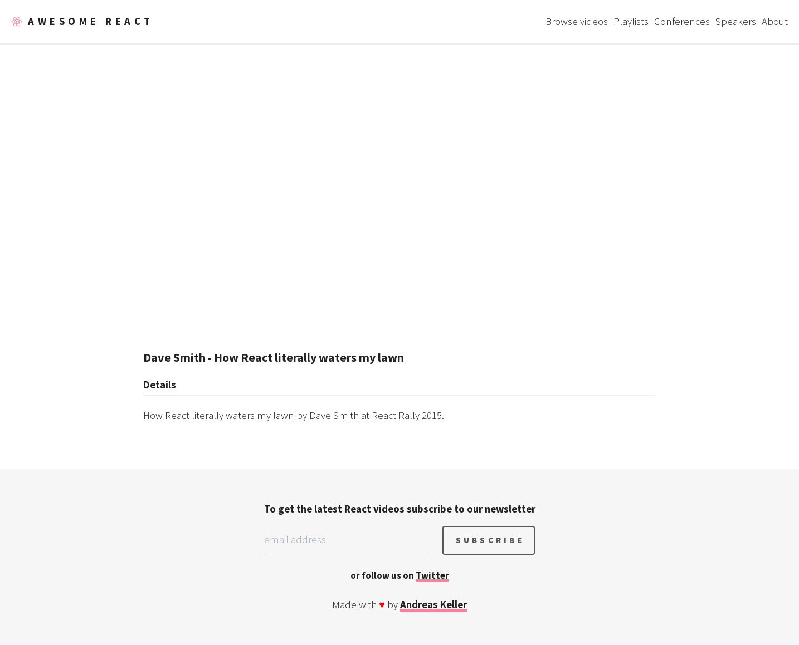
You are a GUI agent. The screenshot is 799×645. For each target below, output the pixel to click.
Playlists (631, 21)
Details (159, 384)
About (775, 21)
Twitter (432, 575)
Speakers (735, 21)
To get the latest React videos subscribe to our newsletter (399, 509)
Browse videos (576, 21)
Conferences (682, 21)
